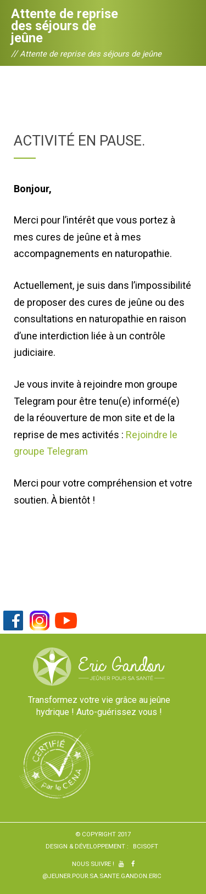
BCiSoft (145, 846)
